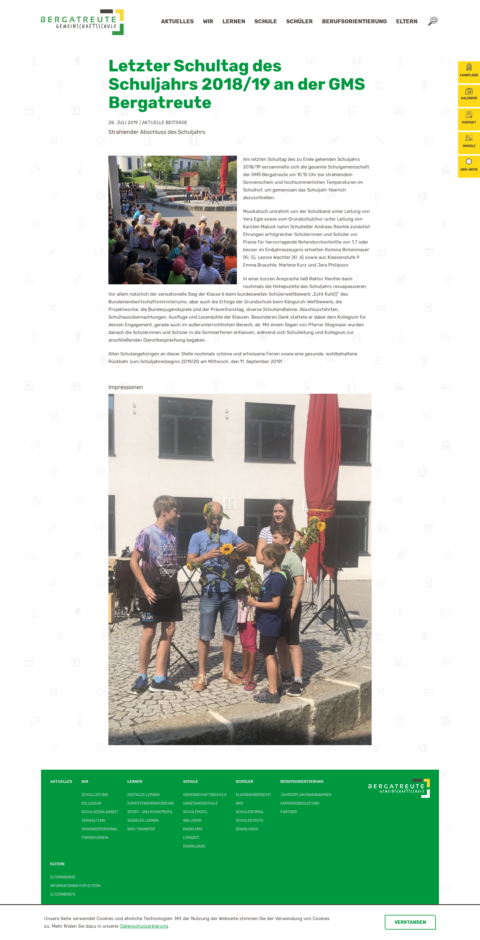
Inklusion (192, 820)
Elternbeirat (63, 877)
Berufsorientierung (354, 21)
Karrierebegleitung (299, 803)
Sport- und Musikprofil (150, 812)
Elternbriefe (63, 894)
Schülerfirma (249, 812)
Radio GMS (192, 829)
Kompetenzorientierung (150, 803)
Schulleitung (94, 795)
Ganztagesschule (200, 803)
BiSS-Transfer (141, 829)
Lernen (234, 21)
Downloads (194, 846)
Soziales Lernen (143, 820)
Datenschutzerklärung (144, 926)
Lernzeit (191, 838)
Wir (208, 21)
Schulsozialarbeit (99, 812)
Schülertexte (249, 820)
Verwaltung (93, 820)
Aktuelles (177, 21)
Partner (288, 812)
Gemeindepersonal (99, 829)
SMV (239, 803)
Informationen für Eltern (75, 886)
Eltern (407, 21)
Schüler (299, 21)
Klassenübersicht (253, 795)
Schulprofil (195, 812)
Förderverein (94, 838)
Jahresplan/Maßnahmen (305, 795)
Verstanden (410, 922)
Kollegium (91, 803)
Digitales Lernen (143, 795)
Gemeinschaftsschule (205, 795)
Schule (265, 21)
